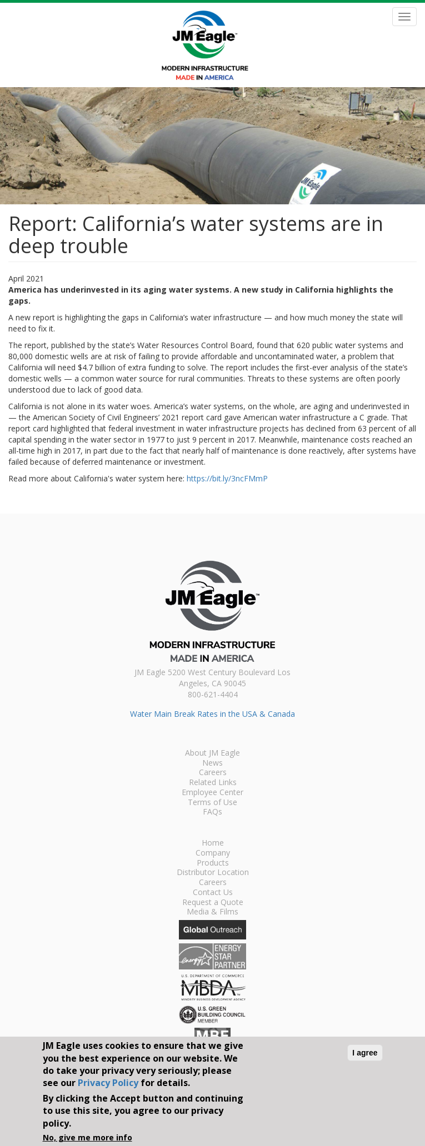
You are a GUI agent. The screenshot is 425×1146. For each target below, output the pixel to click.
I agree (364, 1052)
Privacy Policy (108, 1083)
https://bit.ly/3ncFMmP (227, 478)
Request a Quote (212, 902)
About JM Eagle (212, 753)
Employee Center (212, 792)
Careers (213, 772)
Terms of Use (212, 802)
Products (213, 863)
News (212, 763)
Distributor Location (213, 872)
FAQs (212, 812)
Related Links (213, 782)
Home (213, 843)
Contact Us (213, 892)
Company (213, 853)
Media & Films (212, 912)
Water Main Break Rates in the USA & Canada (212, 713)
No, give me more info (87, 1137)
